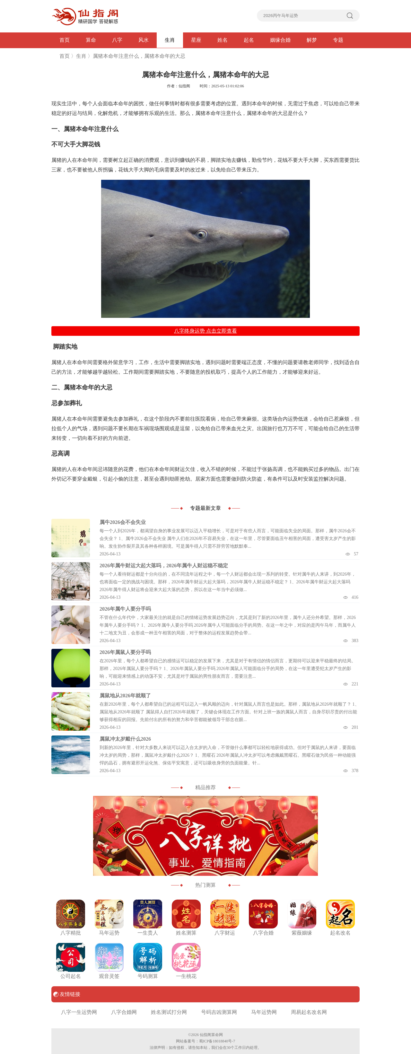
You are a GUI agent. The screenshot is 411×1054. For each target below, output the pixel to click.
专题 (338, 40)
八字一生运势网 (79, 1012)
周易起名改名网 (309, 1012)
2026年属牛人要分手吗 (125, 609)
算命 (91, 40)
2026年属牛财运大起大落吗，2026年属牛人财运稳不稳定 (164, 565)
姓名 (222, 40)
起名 (249, 40)
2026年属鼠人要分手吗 (125, 652)
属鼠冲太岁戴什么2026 (125, 739)
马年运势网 (264, 1012)
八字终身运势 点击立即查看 (205, 331)
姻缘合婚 (280, 40)
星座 (196, 40)
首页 (64, 40)
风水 (143, 40)
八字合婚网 (124, 1012)
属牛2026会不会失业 (123, 522)
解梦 (312, 40)
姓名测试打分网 (169, 1012)
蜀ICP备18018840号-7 (217, 1041)
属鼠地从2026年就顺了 (125, 695)
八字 (117, 40)
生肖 (170, 40)
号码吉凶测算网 (219, 1012)
